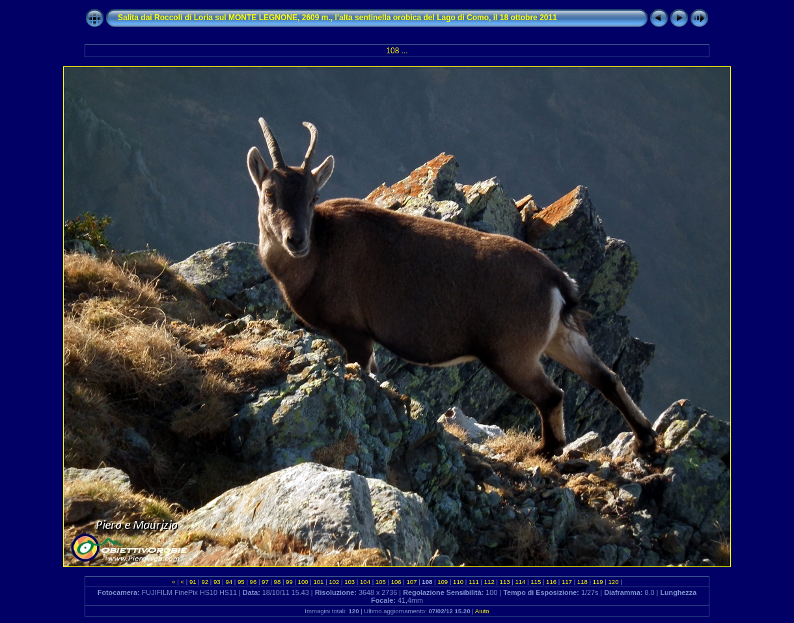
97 (265, 581)
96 (253, 581)
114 (520, 581)
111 (473, 581)
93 (217, 581)
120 (613, 581)
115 (536, 581)
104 (365, 581)
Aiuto (482, 611)
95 (241, 581)
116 (551, 581)
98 (277, 581)
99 (289, 581)
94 (229, 581)
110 (458, 581)
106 (396, 581)
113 (505, 581)
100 (303, 581)
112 (489, 581)
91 (192, 581)
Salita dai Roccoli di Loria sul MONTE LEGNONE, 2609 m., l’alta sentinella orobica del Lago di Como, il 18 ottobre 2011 (337, 17)
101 (318, 581)
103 (349, 581)
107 (411, 581)
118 (582, 581)
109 (443, 581)
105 (380, 581)
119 (598, 581)
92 (205, 581)
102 (334, 581)
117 (566, 581)
